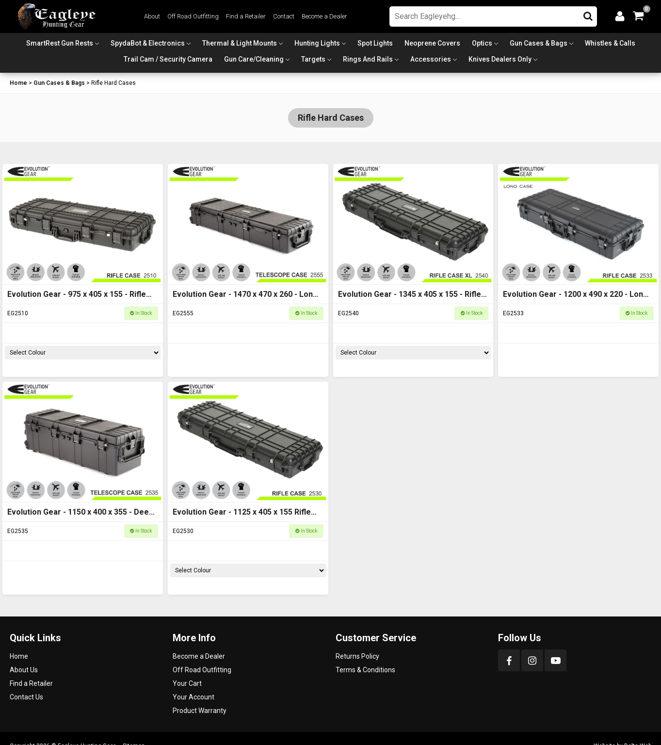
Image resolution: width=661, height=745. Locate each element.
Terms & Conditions (365, 670)
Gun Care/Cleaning (254, 59)
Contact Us (26, 697)
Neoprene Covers (432, 43)
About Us (24, 670)
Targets (313, 59)
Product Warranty (199, 710)
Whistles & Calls (610, 43)
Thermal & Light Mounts (239, 43)
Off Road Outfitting (193, 16)
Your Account (193, 697)
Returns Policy (357, 656)
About (152, 16)
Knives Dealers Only (500, 59)
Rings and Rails (368, 59)
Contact (283, 16)
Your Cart (187, 683)
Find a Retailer (246, 16)
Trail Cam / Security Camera (168, 59)
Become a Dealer (324, 16)
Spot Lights (375, 43)
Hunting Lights (317, 43)
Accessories (430, 59)
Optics (482, 43)
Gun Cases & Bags (538, 43)
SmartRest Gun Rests (59, 43)
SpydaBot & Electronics (148, 43)
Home (18, 83)
